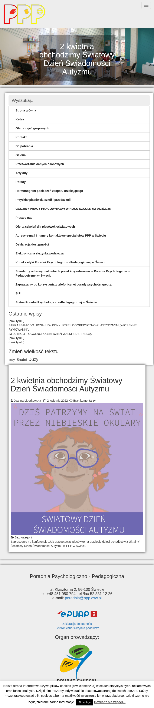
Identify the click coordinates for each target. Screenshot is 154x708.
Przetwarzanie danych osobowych (40, 164)
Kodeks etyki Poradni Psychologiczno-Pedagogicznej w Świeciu (61, 262)
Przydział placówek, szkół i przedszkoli (43, 199)
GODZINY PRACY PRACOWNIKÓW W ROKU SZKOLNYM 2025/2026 (63, 208)
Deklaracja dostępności (32, 244)
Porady (21, 182)
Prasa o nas (24, 217)
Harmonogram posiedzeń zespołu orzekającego (49, 191)
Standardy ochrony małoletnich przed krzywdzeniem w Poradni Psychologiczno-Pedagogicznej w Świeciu (73, 273)
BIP (18, 293)
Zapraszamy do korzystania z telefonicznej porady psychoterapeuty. (64, 284)
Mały (12, 359)
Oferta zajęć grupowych (32, 128)
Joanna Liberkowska (27, 400)
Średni (21, 360)
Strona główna (26, 110)
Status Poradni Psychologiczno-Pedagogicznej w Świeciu (56, 302)
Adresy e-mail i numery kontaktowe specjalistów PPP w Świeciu (61, 235)
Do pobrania (24, 146)
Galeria (21, 155)
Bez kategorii (23, 537)
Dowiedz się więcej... (110, 702)
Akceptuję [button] (84, 702)
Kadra (20, 119)
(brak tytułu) (16, 321)
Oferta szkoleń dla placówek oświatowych (45, 226)
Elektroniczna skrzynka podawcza (40, 253)
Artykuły (21, 173)
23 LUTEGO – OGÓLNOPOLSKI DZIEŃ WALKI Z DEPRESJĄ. (50, 333)
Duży (33, 359)
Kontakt (21, 137)
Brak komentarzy (84, 400)
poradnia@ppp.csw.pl (83, 598)
